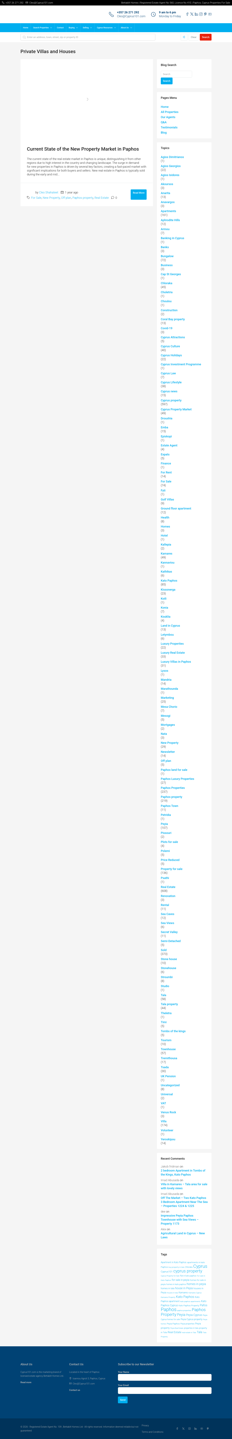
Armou (165, 229)
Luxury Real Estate (173, 652)
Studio (165, 986)
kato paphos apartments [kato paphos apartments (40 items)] (190, 1301)
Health (165, 517)
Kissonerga (168, 589)
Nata (164, 733)
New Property (51, 197)
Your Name (123, 1372)
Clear (193, 37)
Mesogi (165, 715)
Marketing (167, 697)
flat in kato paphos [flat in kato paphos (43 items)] (188, 1276)
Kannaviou (167, 562)
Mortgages (168, 724)
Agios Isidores (170, 175)
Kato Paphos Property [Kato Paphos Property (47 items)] (189, 1305)
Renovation (168, 896)
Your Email (123, 1385)
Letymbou (167, 634)
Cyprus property (171, 400)
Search (205, 37)
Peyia (164, 824)
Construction (169, 310)
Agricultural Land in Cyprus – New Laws (183, 1235)
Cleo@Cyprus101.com (131, 16)
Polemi (165, 851)
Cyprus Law (168, 373)
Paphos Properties (173, 788)
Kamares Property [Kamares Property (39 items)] (168, 1297)
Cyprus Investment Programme (181, 364)
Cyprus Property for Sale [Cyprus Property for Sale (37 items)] (170, 1276)
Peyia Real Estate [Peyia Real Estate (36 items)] (176, 1328)
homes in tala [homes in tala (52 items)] (167, 1288)
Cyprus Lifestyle (171, 382)
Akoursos (167, 184)
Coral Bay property (173, 319)
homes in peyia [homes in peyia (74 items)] (196, 1284)
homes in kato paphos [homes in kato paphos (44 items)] (176, 1284)
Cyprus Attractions (173, 337)
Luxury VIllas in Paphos (176, 661)
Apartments (168, 211)
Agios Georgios (171, 166)
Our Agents (168, 117)
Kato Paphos (169, 580)
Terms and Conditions (152, 1432)
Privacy (145, 1425)
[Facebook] (178, 1428)
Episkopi (166, 436)
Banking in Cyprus (172, 238)
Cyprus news (169, 391)
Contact (60, 28)
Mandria (166, 679)
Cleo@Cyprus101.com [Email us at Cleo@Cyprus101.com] (84, 1383)
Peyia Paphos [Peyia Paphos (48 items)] (173, 1323)
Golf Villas (167, 499)
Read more (25, 1382)
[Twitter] (184, 1428)
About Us (125, 28)
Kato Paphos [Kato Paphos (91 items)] (185, 1297)
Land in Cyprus (170, 625)
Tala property (169, 1004)
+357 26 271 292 (128, 12)
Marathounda (169, 688)
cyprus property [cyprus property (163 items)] (187, 1271)
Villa (163, 1121)
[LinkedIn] (196, 1428)
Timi (164, 1022)
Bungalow (167, 256)
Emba (164, 427)
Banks (165, 247)
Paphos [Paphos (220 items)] (168, 1309)
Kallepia (166, 544)
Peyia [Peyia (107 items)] (181, 1315)
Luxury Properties (172, 643)
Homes (165, 526)
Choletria (167, 292)
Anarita (165, 193)
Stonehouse (168, 968)
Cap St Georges (171, 274)
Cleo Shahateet (48, 192)
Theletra (166, 1013)
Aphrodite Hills (170, 220)
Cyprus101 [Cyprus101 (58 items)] (167, 1271)
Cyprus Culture (170, 346)
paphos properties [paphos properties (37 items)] (184, 1310)
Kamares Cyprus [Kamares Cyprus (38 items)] (195, 1293)
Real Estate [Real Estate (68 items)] (174, 1332)
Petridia (166, 815)
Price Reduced (170, 860)
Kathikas (166, 571)
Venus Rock (168, 1112)
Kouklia (165, 616)
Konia (164, 607)
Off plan (66, 197)
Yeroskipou (168, 1139)
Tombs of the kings (173, 1031)
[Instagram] (190, 1428)
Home (25, 28)
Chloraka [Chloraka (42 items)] (189, 1267)
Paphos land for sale (174, 769)
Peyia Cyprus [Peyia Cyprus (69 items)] (194, 1315)
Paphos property (82, 197)
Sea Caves (167, 914)
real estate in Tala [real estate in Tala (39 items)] (189, 1332)
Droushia (166, 418)
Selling (86, 28)
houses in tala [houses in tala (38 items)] (172, 1293)
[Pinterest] (208, 1428)
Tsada (165, 1067)
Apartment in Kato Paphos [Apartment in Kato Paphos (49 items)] (173, 1262)
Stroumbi (167, 977)
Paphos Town (169, 806)
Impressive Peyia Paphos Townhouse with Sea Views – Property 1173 (180, 1219)
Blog (164, 132)
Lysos (164, 670)
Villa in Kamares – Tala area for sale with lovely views (184, 1186)
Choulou (166, 301)
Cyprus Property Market (176, 409)
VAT (163, 1103)
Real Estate (101, 197)
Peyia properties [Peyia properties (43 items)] (187, 1324)
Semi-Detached (171, 941)
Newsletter (168, 751)
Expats (165, 454)
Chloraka (166, 283)
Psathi (165, 878)
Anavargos (168, 202)
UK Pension (168, 1076)
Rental (165, 905)
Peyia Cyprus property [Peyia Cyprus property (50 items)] (191, 1319)
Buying (72, 28)
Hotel (164, 535)
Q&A (164, 122)
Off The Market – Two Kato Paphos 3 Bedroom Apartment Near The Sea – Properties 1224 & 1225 (184, 1202)
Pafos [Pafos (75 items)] (203, 1305)
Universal (167, 1094)
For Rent (166, 472)
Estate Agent (169, 445)
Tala (163, 995)
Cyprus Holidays (171, 355)
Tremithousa (169, 1058)
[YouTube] (202, 1428)
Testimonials (169, 127)
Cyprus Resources (104, 28)
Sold (164, 950)
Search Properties (41, 28)
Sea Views (167, 923)
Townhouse (168, 1049)
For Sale (36, 197)
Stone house (169, 959)
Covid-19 (166, 328)
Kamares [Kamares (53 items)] (183, 1292)
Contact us (74, 1390)
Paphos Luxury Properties (177, 778)
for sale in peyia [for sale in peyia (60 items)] (180, 1279)
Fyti (163, 490)
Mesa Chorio (169, 706)
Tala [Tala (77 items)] (199, 1332)
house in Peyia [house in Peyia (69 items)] (184, 1288)
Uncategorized (170, 1085)
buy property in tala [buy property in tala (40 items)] (176, 1267)
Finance (166, 463)
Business (167, 265)
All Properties (169, 112)
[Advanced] (184, 37)
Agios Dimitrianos (172, 157)
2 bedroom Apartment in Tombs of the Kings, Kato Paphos (183, 1172)
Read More (139, 192)
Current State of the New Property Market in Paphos (83, 149)
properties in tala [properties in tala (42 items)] (191, 1328)
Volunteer (167, 1130)
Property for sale (171, 869)
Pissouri (166, 833)
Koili (163, 598)
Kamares (166, 553)
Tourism (166, 1040)
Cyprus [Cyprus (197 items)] (200, 1266)
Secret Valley (169, 932)
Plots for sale (169, 842)
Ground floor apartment (176, 508)
